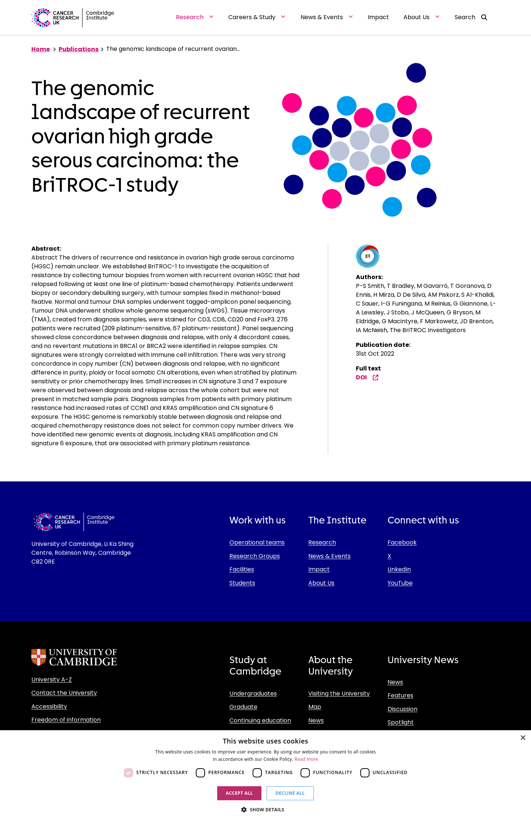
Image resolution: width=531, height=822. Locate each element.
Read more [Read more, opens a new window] (306, 759)
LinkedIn (399, 569)
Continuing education (260, 720)
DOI (367, 377)
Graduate (243, 707)
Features (400, 695)
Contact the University (64, 693)
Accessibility (49, 706)
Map (314, 707)
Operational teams (257, 542)
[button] (265, 809)
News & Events (329, 556)
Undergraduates (253, 693)
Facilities (241, 569)
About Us (321, 583)
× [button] (522, 738)
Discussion (402, 709)
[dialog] (265, 776)
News (316, 720)
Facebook (402, 542)
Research (322, 542)
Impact (319, 569)
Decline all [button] (290, 793)
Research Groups (254, 556)
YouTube (400, 583)
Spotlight (401, 722)
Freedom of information (66, 719)
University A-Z (51, 679)
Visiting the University (339, 693)
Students (242, 583)
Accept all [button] (239, 793)
